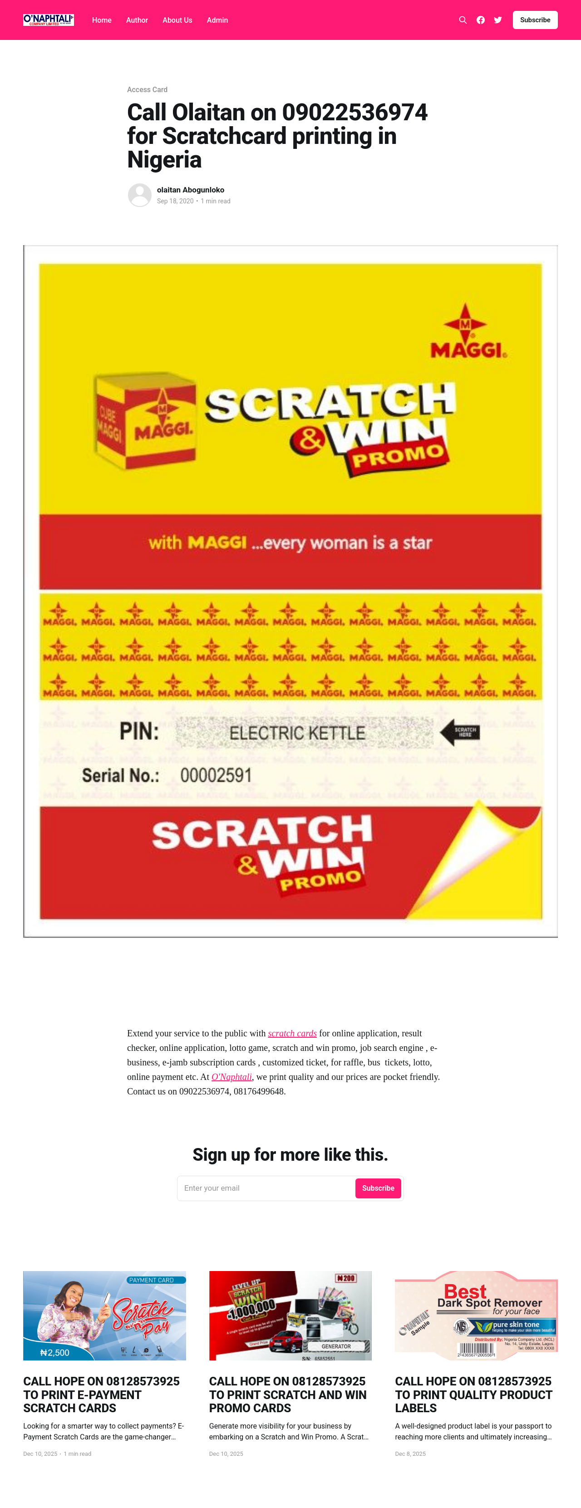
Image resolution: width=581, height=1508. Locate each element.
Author (137, 20)
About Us (177, 20)
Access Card (147, 89)
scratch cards (292, 1033)
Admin (217, 20)
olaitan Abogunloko (190, 189)
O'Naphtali (232, 1077)
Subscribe (535, 20)
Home (102, 20)
